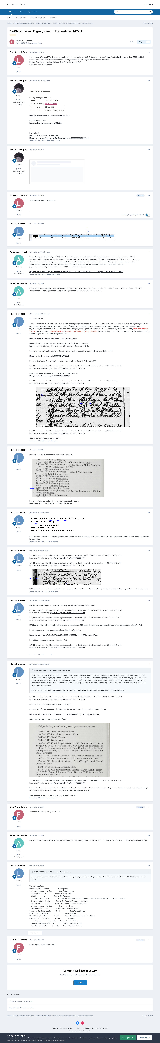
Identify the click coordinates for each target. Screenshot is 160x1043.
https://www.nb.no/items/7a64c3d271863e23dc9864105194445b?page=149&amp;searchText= (64, 714)
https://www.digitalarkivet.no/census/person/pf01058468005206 (53, 338)
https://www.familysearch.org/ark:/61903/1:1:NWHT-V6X (49, 116)
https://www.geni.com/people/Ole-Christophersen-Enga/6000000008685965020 (59, 138)
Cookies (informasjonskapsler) (96, 1028)
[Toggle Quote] (33, 670)
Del (132, 42)
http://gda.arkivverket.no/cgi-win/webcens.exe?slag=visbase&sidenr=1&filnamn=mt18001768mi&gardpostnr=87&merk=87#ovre (76, 272)
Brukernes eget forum (34, 43)
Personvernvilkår (66, 1028)
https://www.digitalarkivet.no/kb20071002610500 (67, 647)
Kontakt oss (79, 1028)
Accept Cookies (127, 1038)
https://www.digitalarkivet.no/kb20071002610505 (67, 565)
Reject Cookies (144, 1038)
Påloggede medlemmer (38, 17)
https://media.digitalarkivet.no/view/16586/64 (45, 123)
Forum (10, 17)
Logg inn (149, 4)
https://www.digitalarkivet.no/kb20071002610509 (67, 383)
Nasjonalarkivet (16, 4)
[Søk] (125, 12)
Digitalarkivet (32, 12)
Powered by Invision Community (80, 1031)
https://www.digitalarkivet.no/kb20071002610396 (67, 699)
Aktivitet (21, 12)
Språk (55, 1028)
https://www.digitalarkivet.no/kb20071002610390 (67, 783)
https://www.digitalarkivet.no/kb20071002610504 (67, 558)
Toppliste (53, 17)
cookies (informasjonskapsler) (30, 1038)
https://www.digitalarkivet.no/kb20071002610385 (67, 613)
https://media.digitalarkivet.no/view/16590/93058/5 (125, 57)
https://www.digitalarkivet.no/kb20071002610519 (67, 368)
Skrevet (36, 52)
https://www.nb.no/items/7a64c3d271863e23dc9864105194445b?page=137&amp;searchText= (64, 635)
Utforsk (12, 13)
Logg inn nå (80, 983)
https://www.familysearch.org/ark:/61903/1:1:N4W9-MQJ (49, 376)
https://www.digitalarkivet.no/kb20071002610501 (67, 620)
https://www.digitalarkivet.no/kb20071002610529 (67, 433)
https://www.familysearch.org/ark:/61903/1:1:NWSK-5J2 (49, 356)
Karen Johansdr (51, 104)
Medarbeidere (21, 17)
